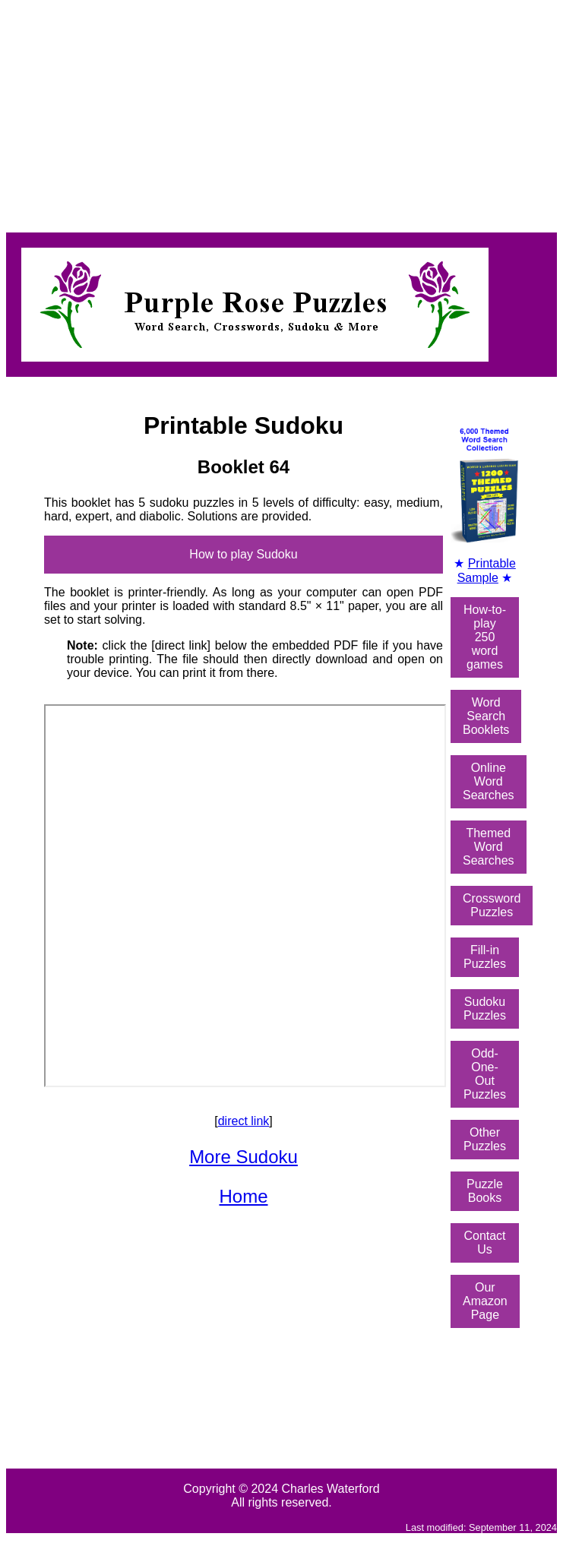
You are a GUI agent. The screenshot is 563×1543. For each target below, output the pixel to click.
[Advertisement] (281, 112)
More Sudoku (243, 1156)
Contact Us (484, 1242)
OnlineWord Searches (488, 781)
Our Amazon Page (485, 1301)
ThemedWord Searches (488, 847)
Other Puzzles (484, 1139)
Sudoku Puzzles (484, 1008)
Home (243, 1196)
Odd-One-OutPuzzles (484, 1074)
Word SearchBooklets (486, 716)
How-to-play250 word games (484, 637)
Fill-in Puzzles (484, 957)
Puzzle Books (485, 1191)
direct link (244, 1121)
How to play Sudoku (243, 554)
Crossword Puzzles (491, 905)
